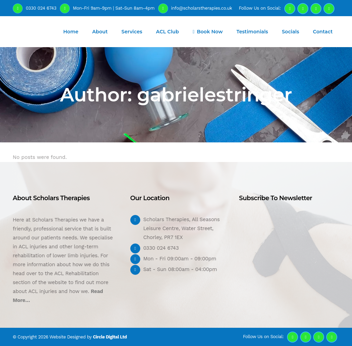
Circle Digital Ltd (110, 336)
